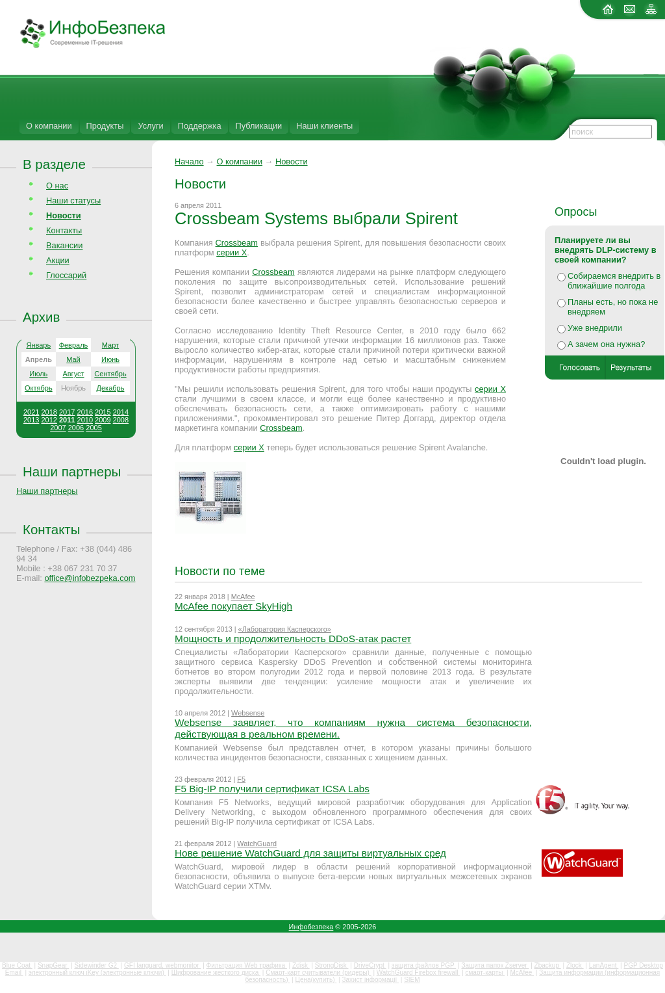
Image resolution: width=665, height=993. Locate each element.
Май (73, 359)
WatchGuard (257, 843)
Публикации (259, 126)
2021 (31, 412)
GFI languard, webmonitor (162, 965)
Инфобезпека (311, 927)
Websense (247, 713)
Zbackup (547, 965)
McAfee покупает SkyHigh (233, 606)
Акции (57, 260)
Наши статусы (73, 200)
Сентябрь (110, 374)
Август (73, 374)
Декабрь (111, 388)
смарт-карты (485, 972)
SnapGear (53, 965)
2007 (58, 428)
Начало (189, 161)
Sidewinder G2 (96, 965)
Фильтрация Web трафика (247, 965)
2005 (93, 428)
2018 (48, 412)
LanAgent (604, 965)
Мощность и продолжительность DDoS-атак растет (293, 638)
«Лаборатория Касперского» (284, 629)
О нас (57, 185)
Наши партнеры (72, 471)
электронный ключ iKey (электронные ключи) (97, 972)
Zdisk (301, 965)
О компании (49, 126)
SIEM (412, 979)
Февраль (73, 345)
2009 (102, 420)
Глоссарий (66, 275)
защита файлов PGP (424, 965)
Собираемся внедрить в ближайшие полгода (614, 280)
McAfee (243, 596)
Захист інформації (370, 979)
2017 (67, 412)
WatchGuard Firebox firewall (418, 972)
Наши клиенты (324, 126)
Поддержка (199, 126)
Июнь (110, 359)
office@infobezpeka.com (89, 578)
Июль (38, 374)
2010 (85, 420)
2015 (102, 412)
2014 (121, 412)
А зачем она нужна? (606, 344)
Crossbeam (237, 243)
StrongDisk (332, 965)
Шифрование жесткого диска (215, 972)
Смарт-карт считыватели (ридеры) (318, 972)
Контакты (64, 230)
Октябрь (39, 388)
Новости (291, 161)
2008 (121, 420)
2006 (76, 428)
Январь (38, 345)
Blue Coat (17, 965)
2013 (31, 420)
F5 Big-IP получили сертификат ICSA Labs (272, 788)
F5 (241, 779)
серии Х (231, 252)
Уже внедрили (595, 328)
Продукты (105, 126)
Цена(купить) (315, 979)
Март (110, 345)
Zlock (575, 965)
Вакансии (64, 245)
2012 (48, 420)
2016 (85, 412)
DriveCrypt (370, 965)
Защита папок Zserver (495, 965)
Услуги (150, 126)
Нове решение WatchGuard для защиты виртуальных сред (310, 852)
